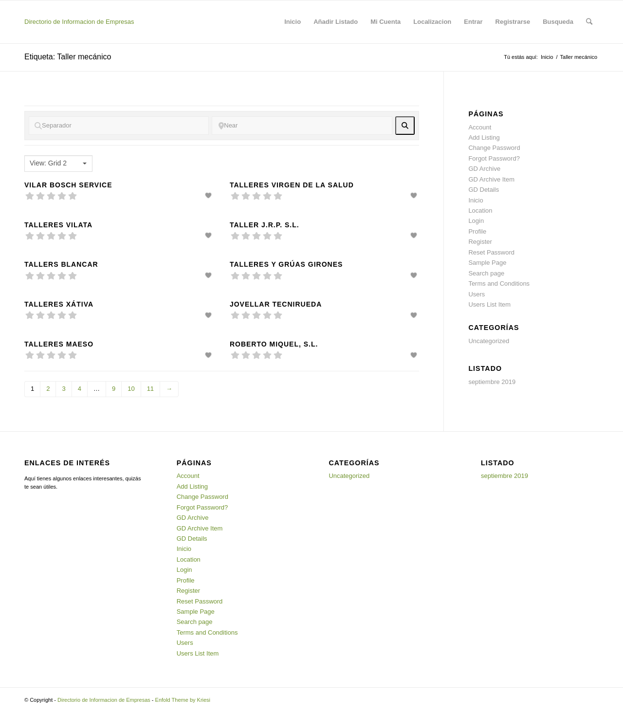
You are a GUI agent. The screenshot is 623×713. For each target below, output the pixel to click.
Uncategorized (488, 341)
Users (476, 294)
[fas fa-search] (405, 125)
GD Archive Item (491, 179)
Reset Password (491, 252)
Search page (486, 273)
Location (480, 210)
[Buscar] (589, 21)
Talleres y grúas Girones (286, 264)
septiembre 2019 (491, 381)
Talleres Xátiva (58, 304)
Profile (477, 231)
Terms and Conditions (499, 283)
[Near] (302, 125)
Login (476, 220)
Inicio (547, 57)
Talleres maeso (58, 344)
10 (131, 388)
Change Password (494, 147)
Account (479, 127)
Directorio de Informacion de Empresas (79, 21)
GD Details (483, 189)
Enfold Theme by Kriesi (183, 700)
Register (480, 241)
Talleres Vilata (58, 225)
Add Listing (483, 137)
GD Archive (484, 168)
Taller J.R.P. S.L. (264, 225)
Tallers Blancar (61, 264)
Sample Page (487, 262)
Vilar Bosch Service (68, 185)
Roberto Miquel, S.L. (274, 344)
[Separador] (119, 125)
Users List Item (489, 304)
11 (150, 388)
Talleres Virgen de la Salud (292, 185)
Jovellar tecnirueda (276, 304)
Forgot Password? (494, 158)
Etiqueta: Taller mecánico (67, 57)
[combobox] (58, 163)
